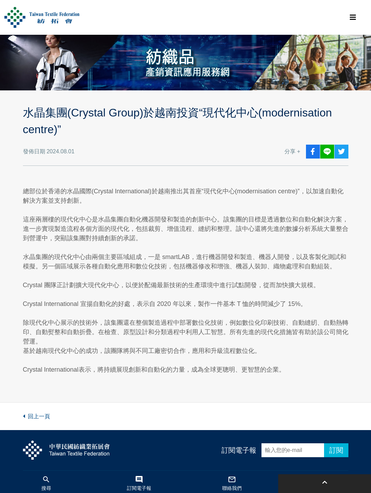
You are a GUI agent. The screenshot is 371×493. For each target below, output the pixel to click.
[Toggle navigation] (353, 17)
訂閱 (336, 450)
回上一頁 (36, 416)
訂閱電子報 (238, 450)
